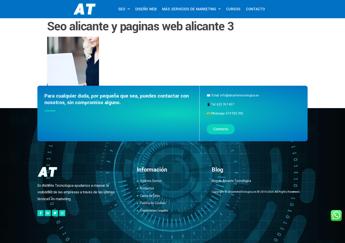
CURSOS (233, 9)
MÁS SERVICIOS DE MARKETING (191, 9)
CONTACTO (255, 9)
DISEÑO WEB (146, 9)
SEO (124, 9)
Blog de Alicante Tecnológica (231, 181)
